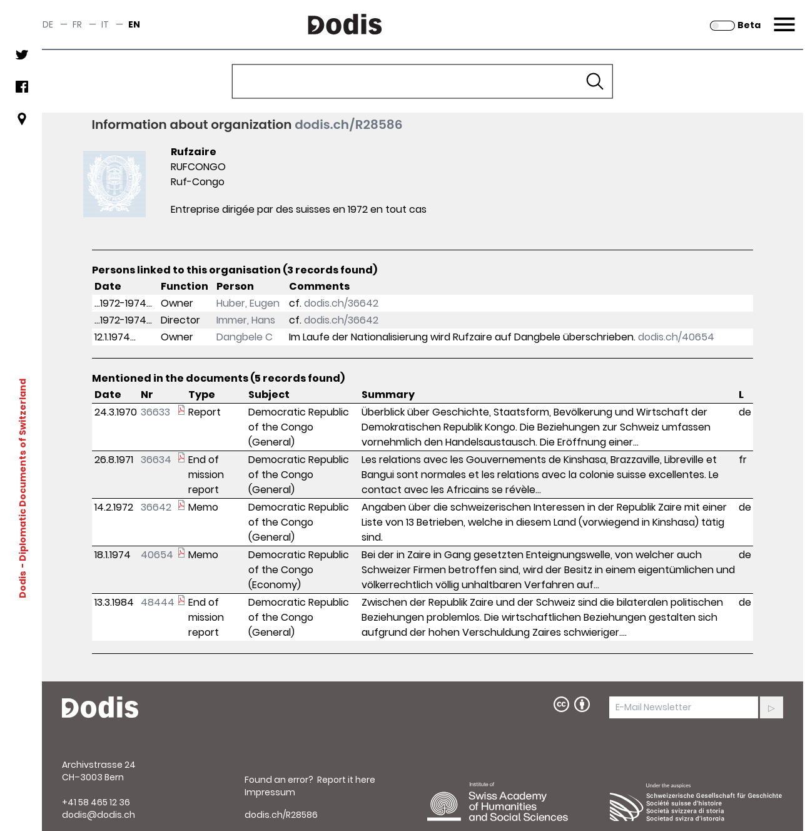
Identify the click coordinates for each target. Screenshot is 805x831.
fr (77, 24)
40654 (157, 555)
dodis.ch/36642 (341, 303)
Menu (783, 17)
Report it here (346, 779)
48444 (158, 602)
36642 (156, 507)
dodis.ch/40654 (676, 337)
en (134, 24)
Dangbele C (244, 337)
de (48, 24)
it (105, 24)
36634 (156, 459)
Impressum (270, 792)
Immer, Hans (245, 320)
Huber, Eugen (248, 303)
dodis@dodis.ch (98, 814)
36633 (155, 412)
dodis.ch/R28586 (348, 124)
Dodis (22, 584)
